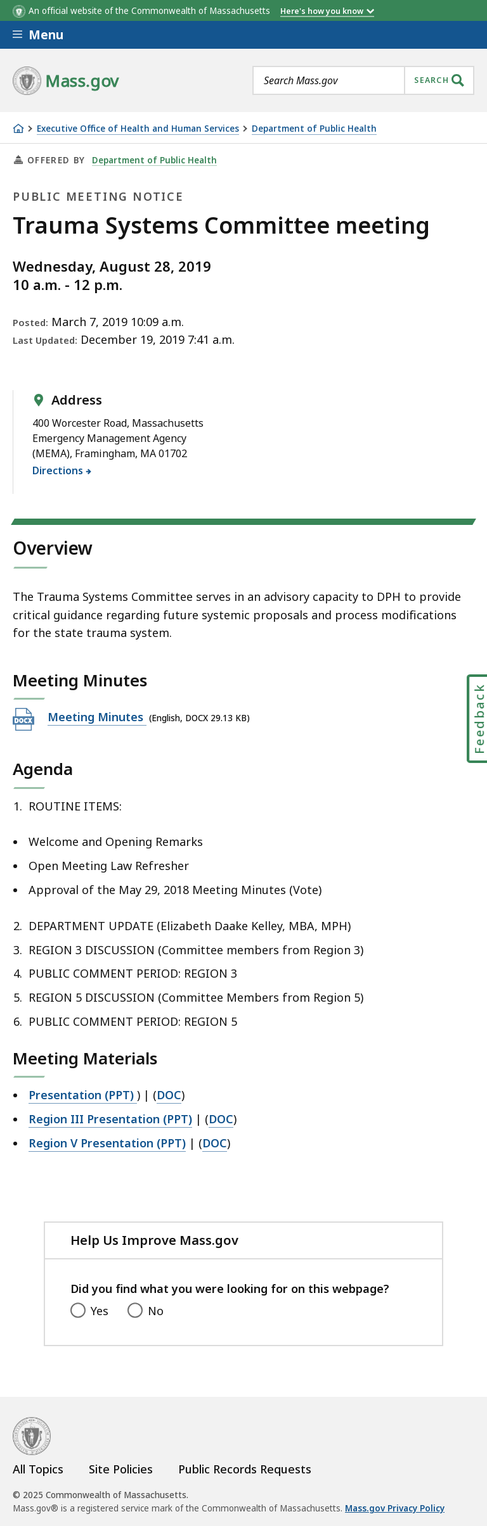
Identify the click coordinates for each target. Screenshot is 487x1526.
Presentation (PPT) (83, 1094)
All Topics (38, 1469)
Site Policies (121, 1469)
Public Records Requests (244, 1469)
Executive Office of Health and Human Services (138, 128)
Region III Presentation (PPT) (110, 1118)
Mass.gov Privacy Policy (395, 1508)
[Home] (18, 128)
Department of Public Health (314, 128)
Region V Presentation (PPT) (107, 1143)
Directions (58, 470)
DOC (169, 1094)
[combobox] (363, 80)
